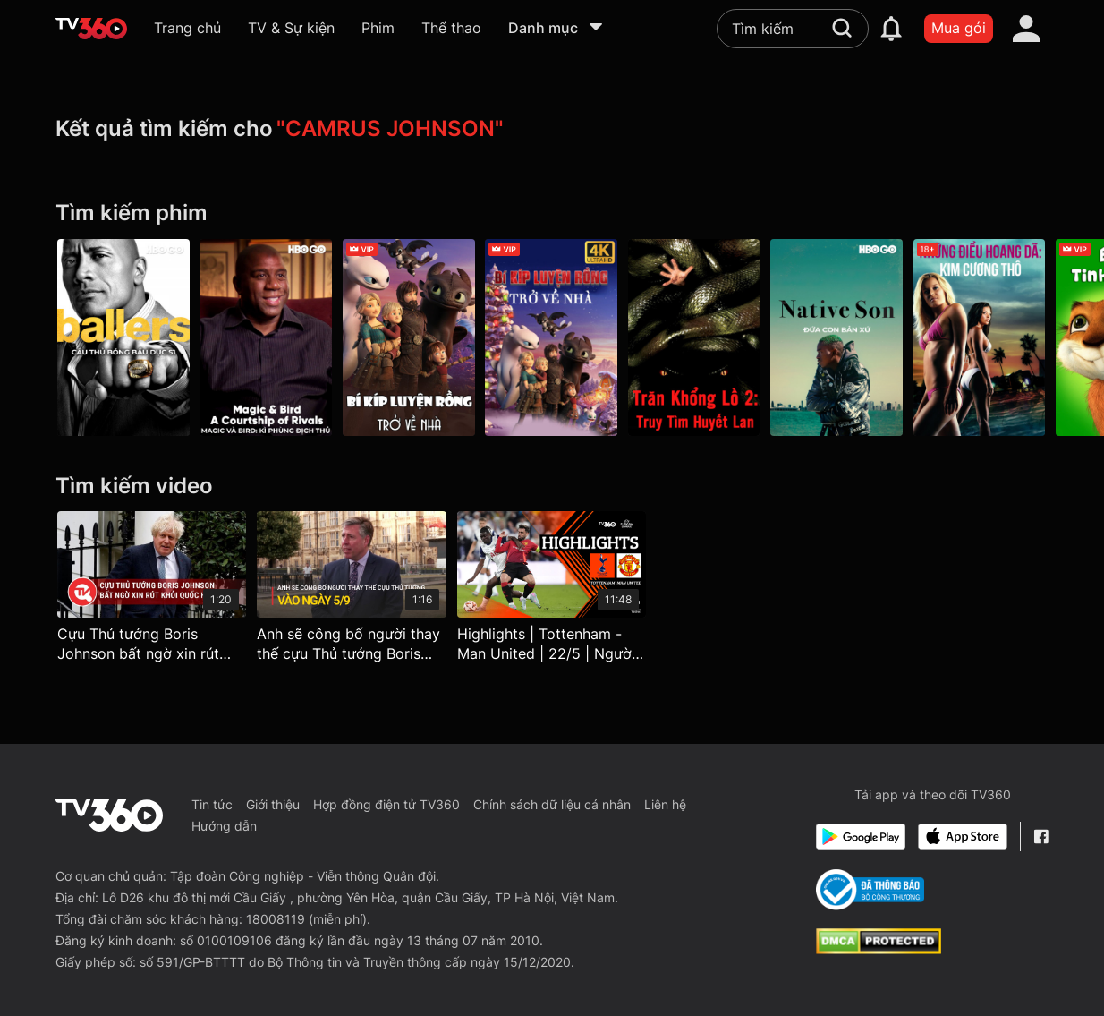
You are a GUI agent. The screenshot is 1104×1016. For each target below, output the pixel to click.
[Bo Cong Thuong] (870, 889)
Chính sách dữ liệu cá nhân (552, 804)
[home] (91, 28)
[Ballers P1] (123, 337)
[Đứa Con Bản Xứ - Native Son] (838, 337)
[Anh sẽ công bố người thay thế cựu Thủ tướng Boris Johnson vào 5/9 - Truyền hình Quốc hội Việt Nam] (351, 590)
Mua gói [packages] (958, 28)
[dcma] (878, 949)
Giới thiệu (273, 804)
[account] (1026, 28)
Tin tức (212, 804)
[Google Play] (860, 836)
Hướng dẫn (224, 825)
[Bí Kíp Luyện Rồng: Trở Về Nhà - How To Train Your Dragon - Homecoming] (409, 337)
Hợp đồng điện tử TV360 (386, 804)
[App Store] (962, 836)
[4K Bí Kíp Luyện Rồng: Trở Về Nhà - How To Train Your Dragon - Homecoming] (552, 337)
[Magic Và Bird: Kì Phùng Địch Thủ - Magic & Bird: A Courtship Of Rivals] (266, 337)
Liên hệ (665, 804)
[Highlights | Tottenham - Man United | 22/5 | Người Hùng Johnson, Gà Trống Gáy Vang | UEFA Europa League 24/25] (552, 590)
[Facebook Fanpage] (1041, 836)
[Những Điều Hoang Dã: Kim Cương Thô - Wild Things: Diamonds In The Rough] (981, 337)
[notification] (891, 28)
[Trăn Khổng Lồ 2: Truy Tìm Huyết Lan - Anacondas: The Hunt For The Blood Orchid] (695, 337)
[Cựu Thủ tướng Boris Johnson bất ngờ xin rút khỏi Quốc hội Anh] (152, 590)
